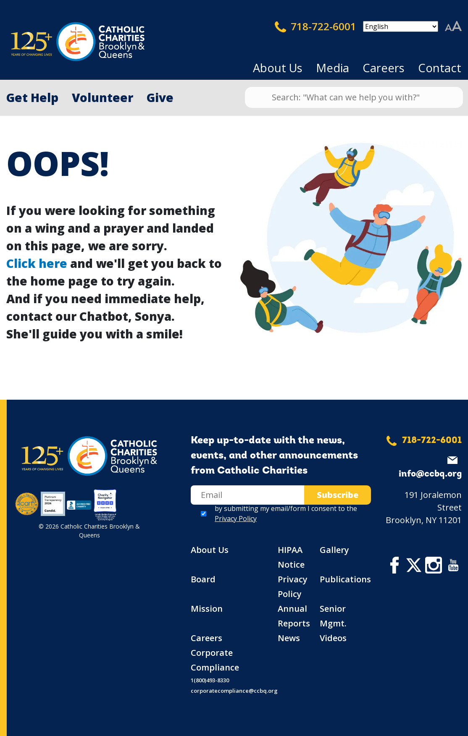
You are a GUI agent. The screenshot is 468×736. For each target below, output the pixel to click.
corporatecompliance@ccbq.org (234, 690)
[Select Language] (400, 26)
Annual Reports (294, 616)
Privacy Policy (236, 518)
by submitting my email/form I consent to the (286, 513)
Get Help (32, 97)
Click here (36, 263)
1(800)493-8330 (210, 680)
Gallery (334, 549)
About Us (277, 68)
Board (203, 579)
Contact (439, 68)
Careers (384, 68)
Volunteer (102, 97)
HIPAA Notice (291, 557)
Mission (207, 608)
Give (160, 97)
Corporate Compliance (215, 660)
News (289, 638)
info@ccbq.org (430, 474)
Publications (345, 579)
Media (332, 68)
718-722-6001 (315, 26)
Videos (333, 638)
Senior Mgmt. (333, 616)
